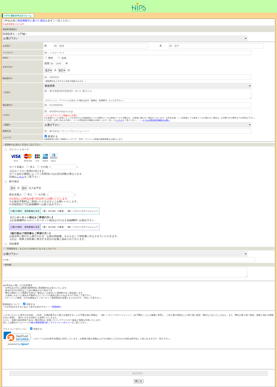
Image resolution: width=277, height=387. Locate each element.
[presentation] (138, 359)
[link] (17, 338)
